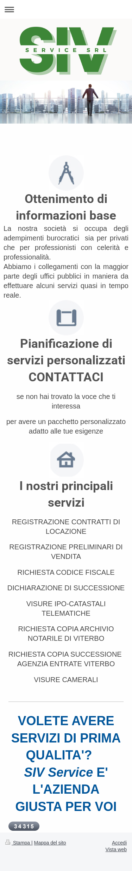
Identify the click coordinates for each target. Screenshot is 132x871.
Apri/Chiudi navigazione (66, 9)
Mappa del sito (50, 843)
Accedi (119, 843)
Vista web (116, 849)
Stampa (18, 843)
